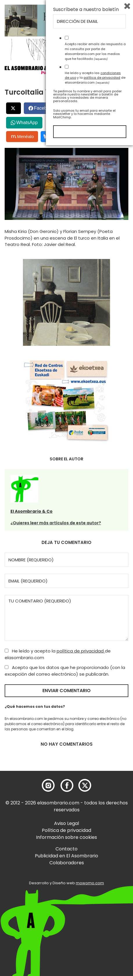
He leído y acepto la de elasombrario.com (58, 654)
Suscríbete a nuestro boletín (86, 840)
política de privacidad (81, 651)
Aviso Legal (66, 823)
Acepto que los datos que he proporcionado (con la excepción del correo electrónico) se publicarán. (65, 670)
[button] (38, 69)
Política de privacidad (66, 830)
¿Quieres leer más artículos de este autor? (55, 523)
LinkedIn (81, 108)
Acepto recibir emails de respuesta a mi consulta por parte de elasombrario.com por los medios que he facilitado (95, 882)
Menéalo (22, 136)
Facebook (44, 108)
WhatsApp (27, 122)
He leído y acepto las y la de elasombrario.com (95, 908)
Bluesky (54, 136)
